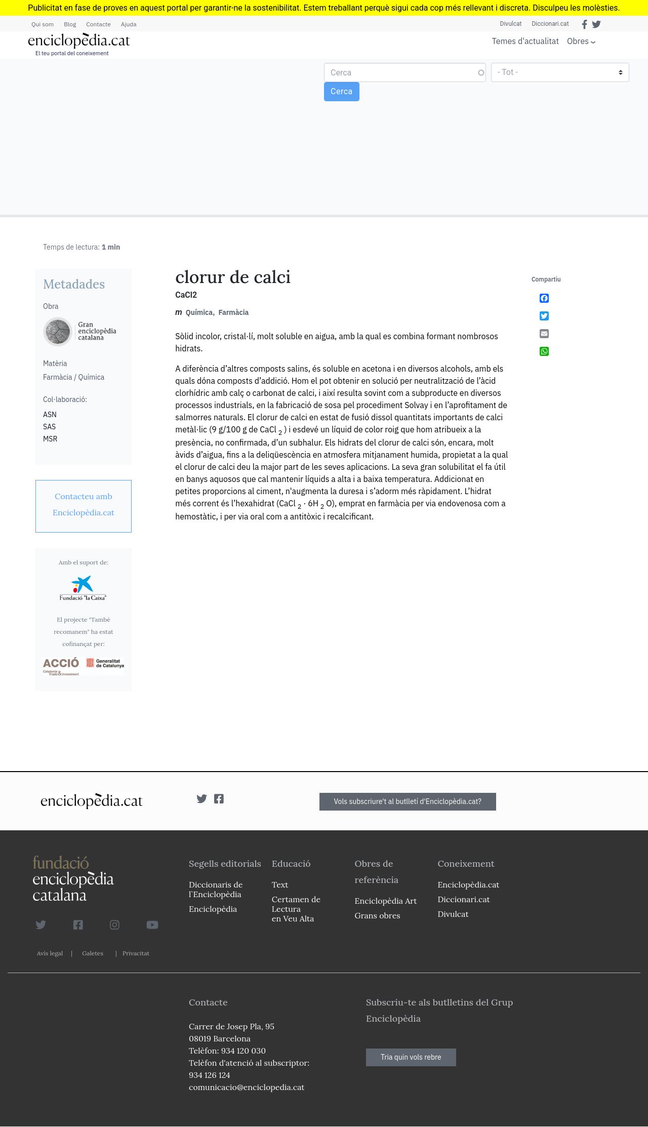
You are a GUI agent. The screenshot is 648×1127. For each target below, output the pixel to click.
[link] (84, 504)
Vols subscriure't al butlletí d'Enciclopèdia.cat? (408, 801)
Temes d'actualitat (525, 41)
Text (280, 884)
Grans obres (377, 915)
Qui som (42, 24)
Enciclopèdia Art (386, 901)
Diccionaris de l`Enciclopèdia (215, 889)
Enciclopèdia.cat (468, 884)
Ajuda (129, 24)
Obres (578, 41)
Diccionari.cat (550, 23)
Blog (70, 24)
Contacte (98, 24)
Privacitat (136, 953)
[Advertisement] (163, 136)
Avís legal (50, 953)
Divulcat (511, 23)
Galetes (92, 953)
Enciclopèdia (213, 909)
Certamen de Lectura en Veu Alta (296, 908)
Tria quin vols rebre (411, 1057)
